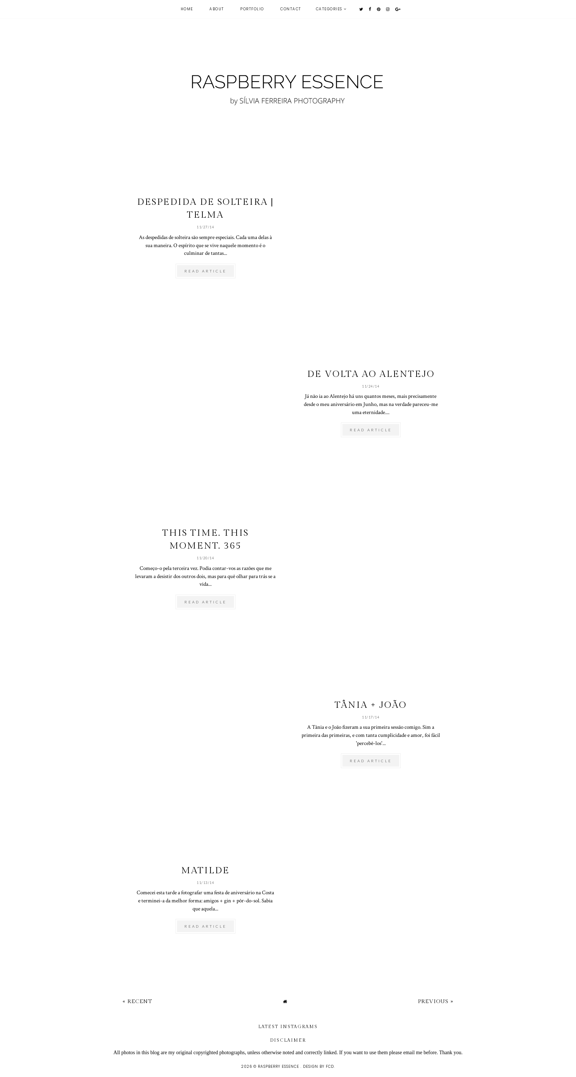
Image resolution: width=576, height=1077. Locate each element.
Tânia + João (371, 705)
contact (290, 9)
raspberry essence (279, 1066)
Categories (329, 9)
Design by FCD (318, 1066)
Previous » (435, 1001)
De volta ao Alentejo (371, 374)
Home (187, 9)
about (216, 9)
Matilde (205, 870)
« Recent (137, 1001)
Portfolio (252, 9)
